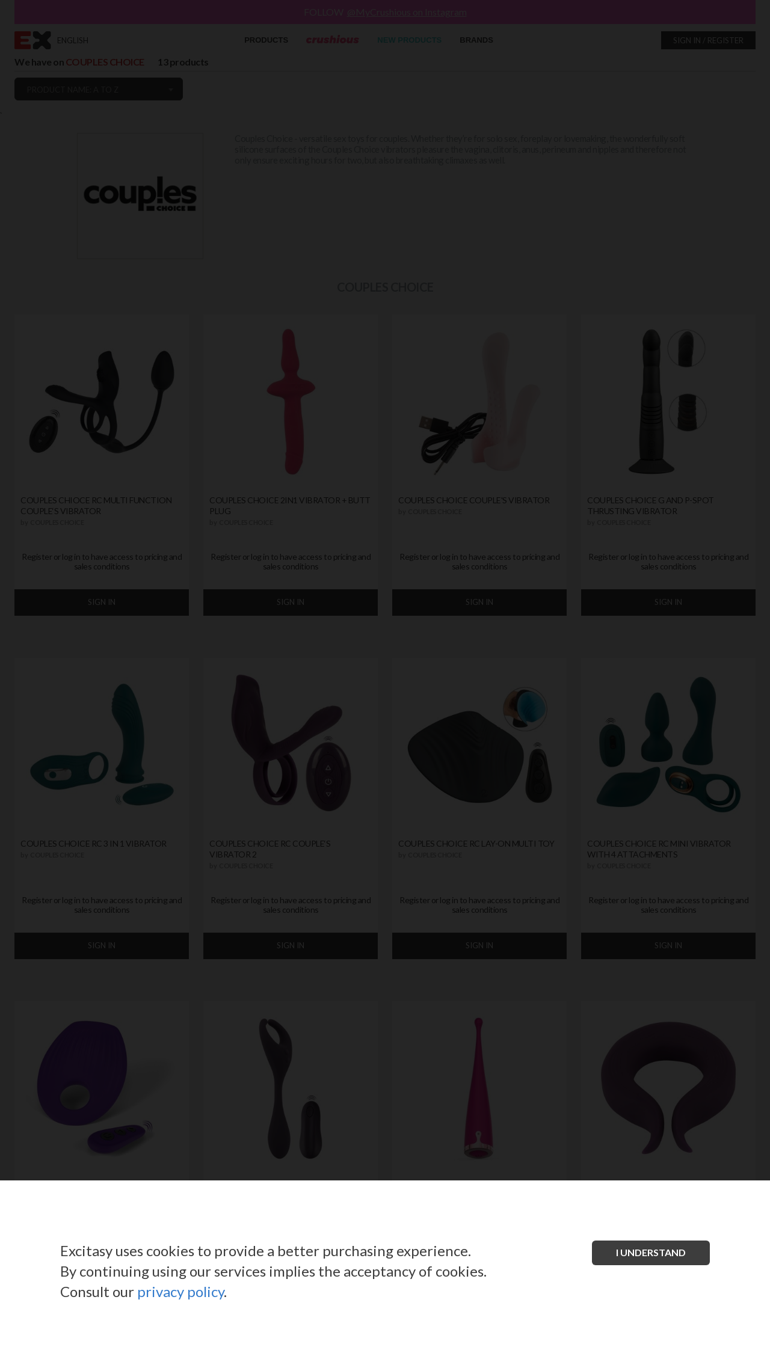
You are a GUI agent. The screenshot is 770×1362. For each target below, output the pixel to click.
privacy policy (180, 1291)
